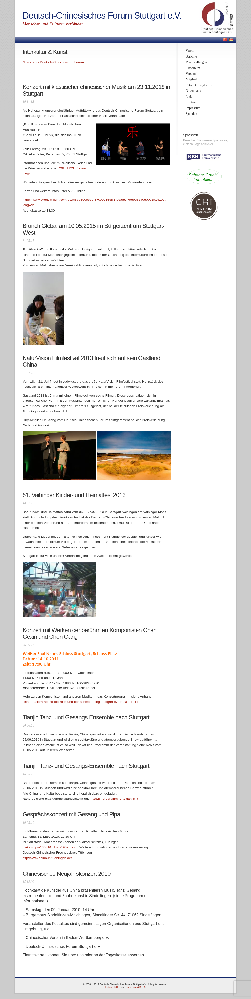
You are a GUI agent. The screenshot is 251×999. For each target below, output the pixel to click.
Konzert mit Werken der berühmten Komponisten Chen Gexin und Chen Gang (89, 633)
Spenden (191, 114)
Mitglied (191, 79)
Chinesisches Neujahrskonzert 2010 (67, 873)
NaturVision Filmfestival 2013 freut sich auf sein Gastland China (91, 361)
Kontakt (191, 102)
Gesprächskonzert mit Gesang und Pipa (71, 814)
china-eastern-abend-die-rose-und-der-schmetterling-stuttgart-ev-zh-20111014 (80, 702)
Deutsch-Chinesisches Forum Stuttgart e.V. (102, 16)
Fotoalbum (193, 68)
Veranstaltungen (196, 62)
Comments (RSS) (135, 987)
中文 (225, 39)
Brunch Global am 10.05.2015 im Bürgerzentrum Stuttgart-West (93, 229)
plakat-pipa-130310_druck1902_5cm (50, 847)
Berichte (191, 56)
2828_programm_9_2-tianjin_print (118, 798)
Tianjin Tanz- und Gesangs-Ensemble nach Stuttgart (86, 717)
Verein (190, 50)
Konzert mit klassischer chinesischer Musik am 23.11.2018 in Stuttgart (96, 90)
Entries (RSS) (112, 987)
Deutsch (231, 39)
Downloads (193, 91)
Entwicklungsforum (199, 85)
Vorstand (191, 73)
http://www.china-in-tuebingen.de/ (47, 858)
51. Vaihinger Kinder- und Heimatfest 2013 (74, 495)
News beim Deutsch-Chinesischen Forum (53, 62)
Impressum (193, 108)
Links (189, 97)
